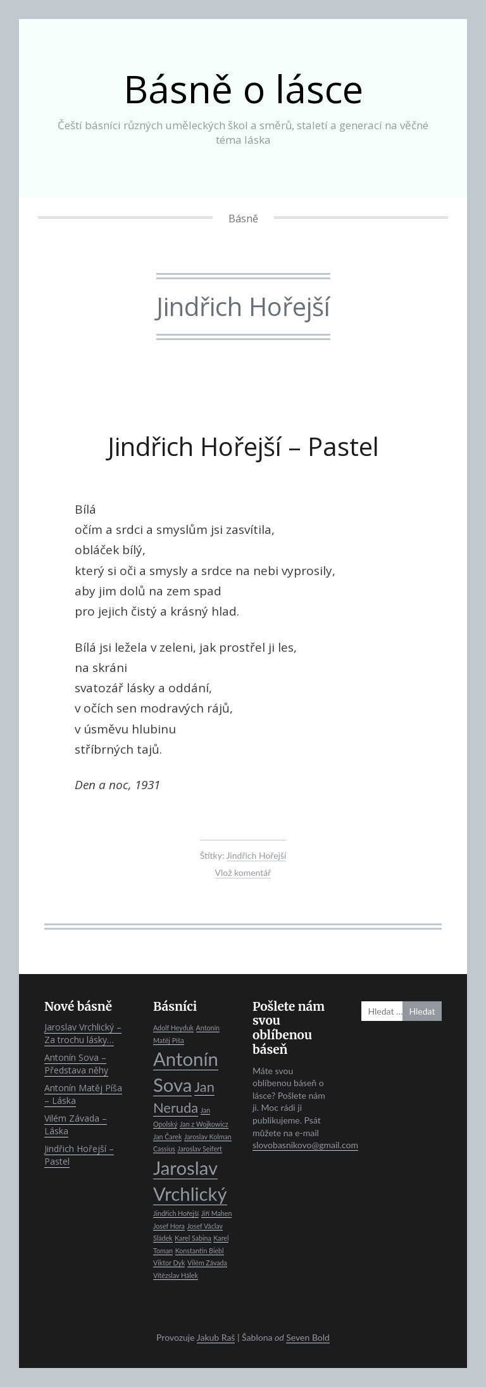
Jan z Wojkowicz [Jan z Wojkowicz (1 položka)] (204, 1124)
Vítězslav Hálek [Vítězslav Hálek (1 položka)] (175, 1275)
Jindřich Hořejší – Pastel (243, 446)
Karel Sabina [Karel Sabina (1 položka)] (193, 1238)
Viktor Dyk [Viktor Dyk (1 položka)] (169, 1262)
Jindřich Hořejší (257, 855)
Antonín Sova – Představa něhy (76, 1063)
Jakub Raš (216, 1337)
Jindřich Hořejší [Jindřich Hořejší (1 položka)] (176, 1213)
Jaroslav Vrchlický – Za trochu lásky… (83, 1033)
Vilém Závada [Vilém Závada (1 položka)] (207, 1262)
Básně (243, 218)
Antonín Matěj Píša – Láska (83, 1094)
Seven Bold (308, 1337)
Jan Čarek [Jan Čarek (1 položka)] (167, 1136)
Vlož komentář (243, 872)
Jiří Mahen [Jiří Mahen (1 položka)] (216, 1213)
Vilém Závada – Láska (75, 1124)
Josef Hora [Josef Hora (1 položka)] (169, 1226)
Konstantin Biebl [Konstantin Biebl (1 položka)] (199, 1250)
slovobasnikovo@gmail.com (305, 1144)
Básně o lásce (243, 89)
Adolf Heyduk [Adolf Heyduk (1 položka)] (173, 1027)
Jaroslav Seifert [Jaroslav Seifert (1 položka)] (199, 1148)
